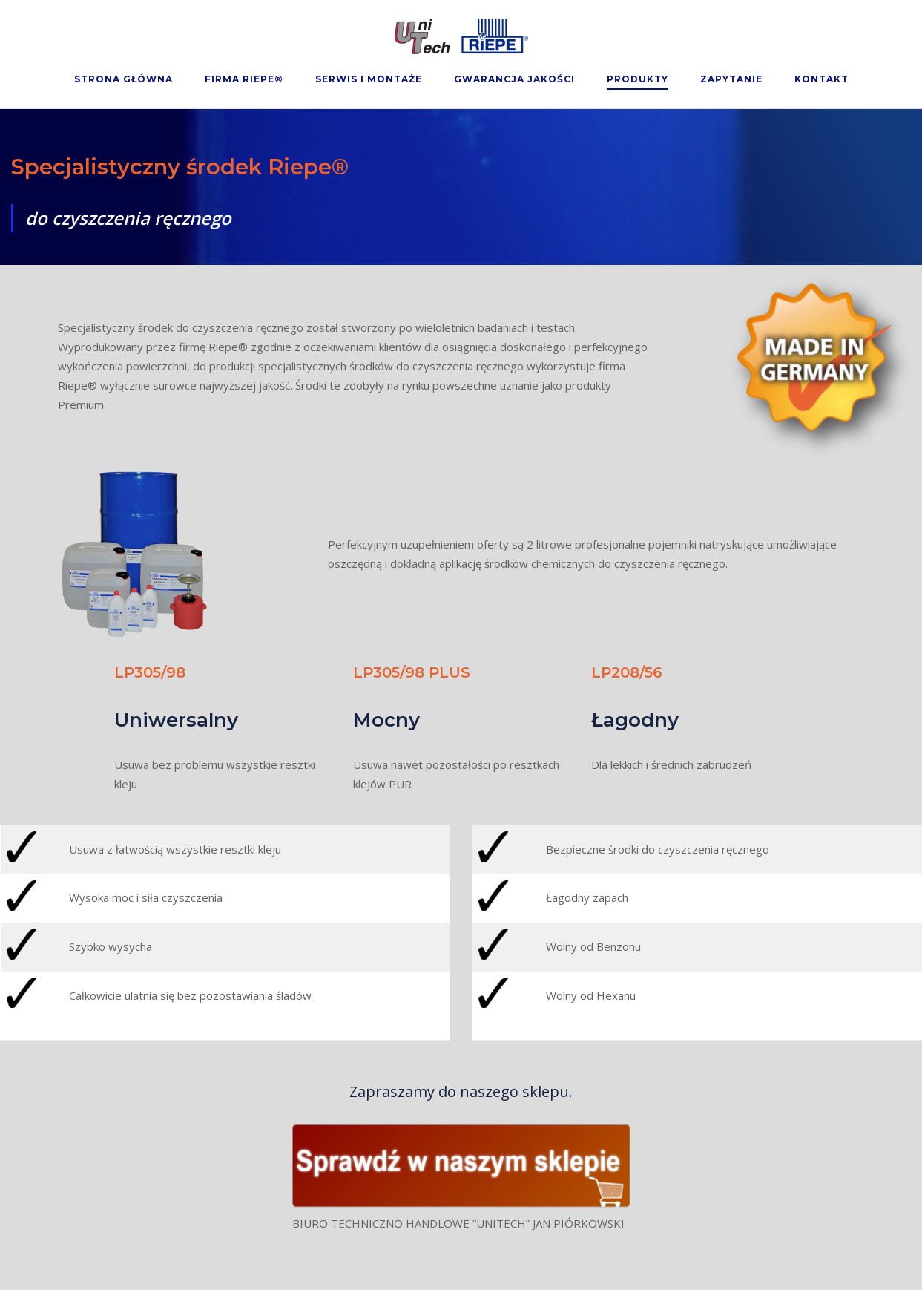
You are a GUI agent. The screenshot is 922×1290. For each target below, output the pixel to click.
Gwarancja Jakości (514, 79)
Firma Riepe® (244, 79)
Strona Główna (123, 79)
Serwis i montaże (368, 79)
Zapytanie (731, 79)
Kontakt (821, 79)
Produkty (637, 79)
